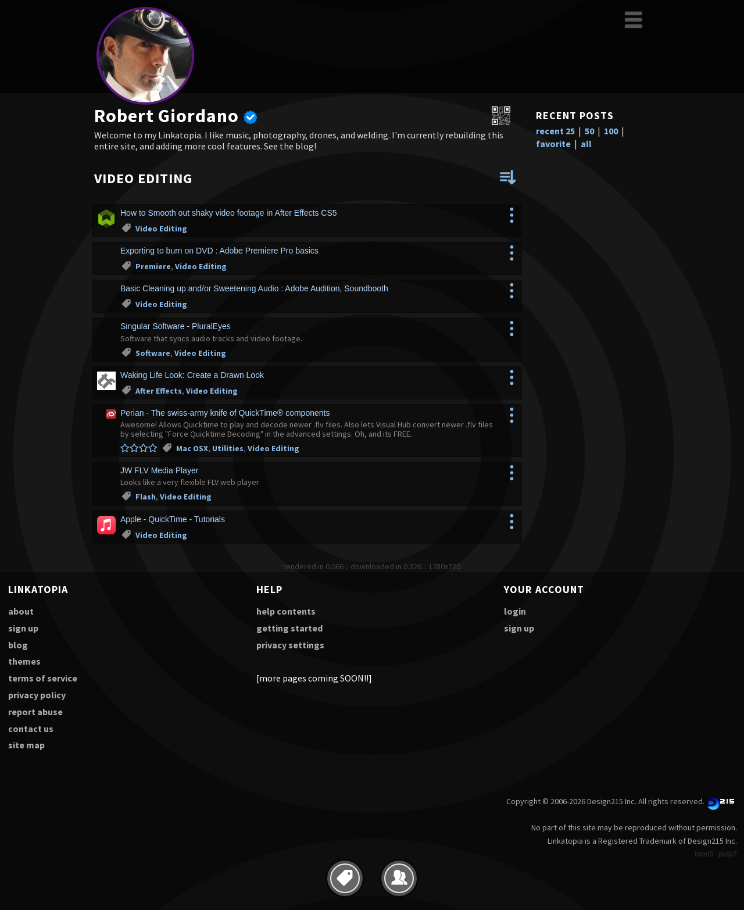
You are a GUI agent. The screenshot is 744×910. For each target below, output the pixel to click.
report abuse (35, 712)
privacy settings (290, 645)
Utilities (228, 448)
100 (611, 131)
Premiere (153, 266)
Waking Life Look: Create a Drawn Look (192, 375)
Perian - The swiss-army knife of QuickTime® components (225, 412)
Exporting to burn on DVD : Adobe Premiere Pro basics (219, 250)
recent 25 (555, 131)
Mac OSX (192, 448)
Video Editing (161, 228)
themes (24, 661)
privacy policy (37, 695)
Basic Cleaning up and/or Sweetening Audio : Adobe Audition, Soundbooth (254, 288)
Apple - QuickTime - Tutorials (172, 519)
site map (26, 745)
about (21, 611)
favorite (553, 143)
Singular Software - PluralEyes (175, 326)
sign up (23, 628)
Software (152, 353)
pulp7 (727, 854)
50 (589, 131)
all (586, 143)
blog (18, 645)
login (515, 611)
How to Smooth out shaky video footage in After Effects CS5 (228, 212)
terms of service (42, 678)
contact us (30, 728)
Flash (145, 496)
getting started (289, 628)
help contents (286, 611)
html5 (704, 854)
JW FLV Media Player (159, 470)
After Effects (158, 391)
